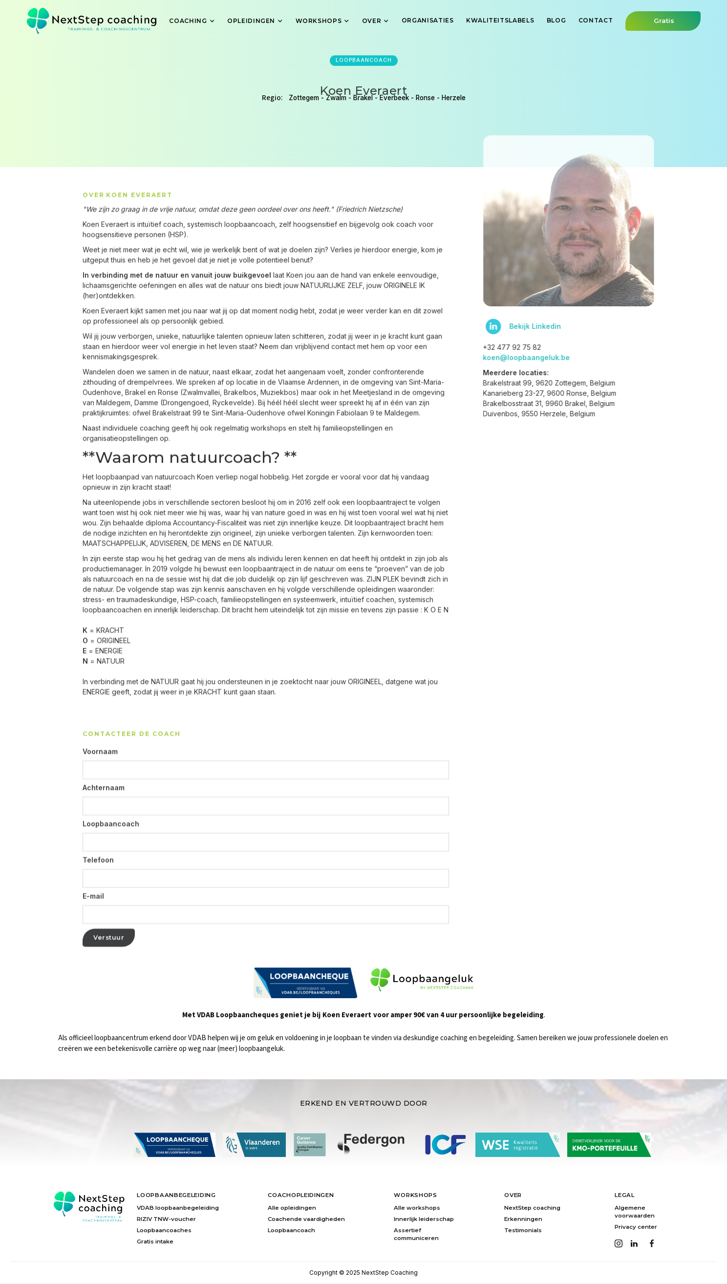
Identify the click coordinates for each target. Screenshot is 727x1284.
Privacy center (636, 1226)
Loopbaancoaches (164, 1230)
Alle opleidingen (292, 1207)
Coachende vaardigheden (306, 1219)
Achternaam (104, 813)
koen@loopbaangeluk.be (551, 357)
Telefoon (98, 885)
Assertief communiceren (416, 1234)
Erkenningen (523, 1219)
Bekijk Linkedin (560, 326)
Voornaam (100, 777)
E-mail (93, 921)
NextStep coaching (532, 1207)
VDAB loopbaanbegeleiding (178, 1207)
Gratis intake (155, 1241)
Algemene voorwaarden (635, 1211)
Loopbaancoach (111, 849)
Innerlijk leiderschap (424, 1219)
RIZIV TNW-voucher (166, 1219)
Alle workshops (417, 1207)
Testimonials (523, 1230)
